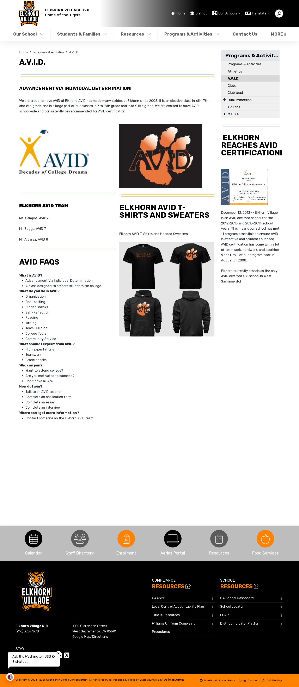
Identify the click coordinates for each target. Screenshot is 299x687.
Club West (235, 93)
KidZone (234, 107)
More (278, 34)
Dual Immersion (240, 100)
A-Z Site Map (272, 680)
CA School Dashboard (237, 598)
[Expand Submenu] (224, 99)
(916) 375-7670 (27, 631)
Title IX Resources (166, 615)
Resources (136, 34)
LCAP (224, 615)
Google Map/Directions (90, 637)
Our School (28, 34)
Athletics (235, 71)
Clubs (232, 86)
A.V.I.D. (74, 52)
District (201, 13)
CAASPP (158, 598)
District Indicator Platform (240, 623)
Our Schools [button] (228, 13)
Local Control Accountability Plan (178, 606)
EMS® (163, 679)
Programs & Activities (191, 34)
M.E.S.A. (234, 114)
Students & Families (82, 34)
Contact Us (245, 34)
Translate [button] (259, 13)
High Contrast (250, 680)
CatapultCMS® (148, 679)
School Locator (232, 606)
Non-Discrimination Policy (217, 680)
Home (180, 13)
